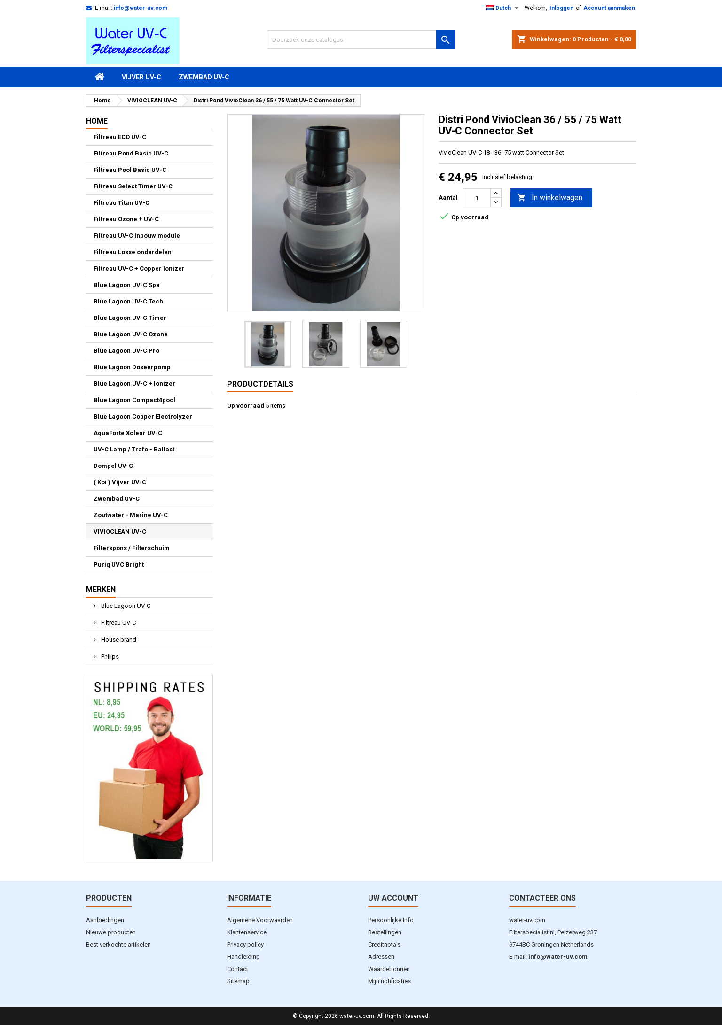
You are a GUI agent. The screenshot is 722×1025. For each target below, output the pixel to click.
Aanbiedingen (105, 920)
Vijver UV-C (141, 77)
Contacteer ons (542, 897)
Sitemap (238, 981)
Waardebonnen (389, 968)
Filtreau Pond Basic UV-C (131, 153)
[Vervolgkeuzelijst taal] (503, 8)
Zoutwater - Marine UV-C (131, 515)
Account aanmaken (609, 8)
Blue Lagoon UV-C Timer (130, 317)
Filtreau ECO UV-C (120, 136)
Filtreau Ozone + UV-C (126, 219)
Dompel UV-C (113, 465)
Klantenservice (247, 932)
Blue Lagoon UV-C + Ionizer (134, 383)
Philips (109, 656)
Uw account (393, 897)
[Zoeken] (361, 39)
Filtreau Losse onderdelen (133, 252)
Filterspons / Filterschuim (132, 547)
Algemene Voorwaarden (260, 920)
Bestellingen (384, 932)
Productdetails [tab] (260, 384)
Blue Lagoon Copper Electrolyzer (143, 416)
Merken (101, 589)
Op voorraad (245, 405)
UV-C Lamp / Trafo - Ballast (134, 449)
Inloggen (561, 8)
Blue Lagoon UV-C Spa (127, 284)
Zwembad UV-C (204, 77)
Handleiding (243, 956)
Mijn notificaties (389, 981)
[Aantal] (477, 197)
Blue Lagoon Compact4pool (134, 400)
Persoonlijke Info (391, 920)
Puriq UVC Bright (119, 564)
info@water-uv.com (140, 8)
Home (97, 120)
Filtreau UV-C (118, 622)
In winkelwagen (550, 198)
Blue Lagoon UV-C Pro (126, 350)
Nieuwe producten (111, 932)
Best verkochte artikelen (118, 944)
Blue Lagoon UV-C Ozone (131, 334)
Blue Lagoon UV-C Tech (128, 301)
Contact (237, 968)
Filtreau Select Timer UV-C (133, 186)
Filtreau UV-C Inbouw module (137, 235)
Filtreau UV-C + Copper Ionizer (139, 268)
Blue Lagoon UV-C (125, 605)
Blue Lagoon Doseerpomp (132, 367)
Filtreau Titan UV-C (121, 202)
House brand (118, 639)
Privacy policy (245, 944)
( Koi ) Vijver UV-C (120, 482)
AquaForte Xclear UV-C (128, 432)
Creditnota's (384, 944)
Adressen (381, 956)
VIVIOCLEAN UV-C (120, 531)
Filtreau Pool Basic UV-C (130, 169)
